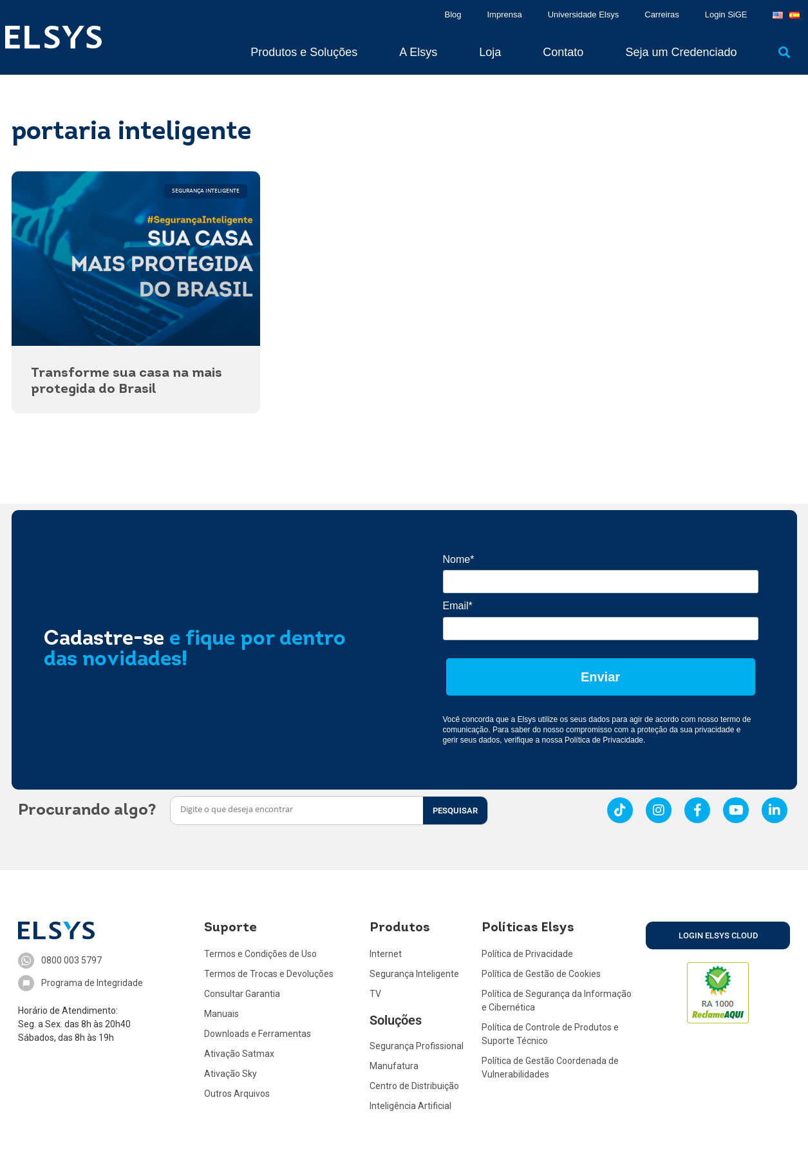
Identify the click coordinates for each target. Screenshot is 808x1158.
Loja (490, 52)
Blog (452, 14)
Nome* (458, 559)
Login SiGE (726, 14)
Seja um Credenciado (681, 52)
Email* (458, 605)
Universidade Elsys (583, 14)
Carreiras (661, 14)
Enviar (600, 677)
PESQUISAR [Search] (455, 810)
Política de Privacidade (604, 740)
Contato (563, 52)
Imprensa (504, 14)
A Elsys (418, 52)
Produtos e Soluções (303, 52)
